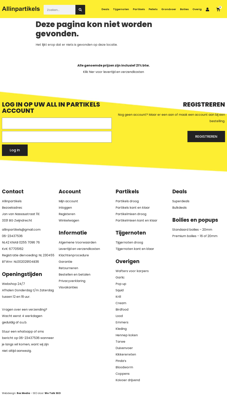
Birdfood (122, 309)
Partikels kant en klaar (133, 207)
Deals (105, 9)
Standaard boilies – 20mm (192, 229)
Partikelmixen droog (131, 214)
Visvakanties (68, 287)
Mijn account (68, 201)
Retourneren (68, 268)
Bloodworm (124, 367)
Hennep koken (127, 335)
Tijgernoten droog (129, 242)
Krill (118, 296)
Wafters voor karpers (132, 271)
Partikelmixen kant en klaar (136, 220)
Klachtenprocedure (74, 255)
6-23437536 (13, 236)
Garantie (65, 261)
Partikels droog (127, 201)
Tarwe (120, 341)
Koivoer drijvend (128, 380)
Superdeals (180, 201)
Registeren (67, 214)
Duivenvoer (124, 348)
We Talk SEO (53, 393)
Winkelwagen (69, 220)
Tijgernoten (121, 9)
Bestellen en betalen (74, 274)
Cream (121, 303)
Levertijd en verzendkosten (79, 249)
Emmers (122, 322)
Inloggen (65, 207)
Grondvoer (168, 9)
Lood (119, 316)
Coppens (123, 373)
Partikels (139, 9)
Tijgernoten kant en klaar (135, 249)
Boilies (184, 9)
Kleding (121, 329)
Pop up (121, 284)
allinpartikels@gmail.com (21, 229)
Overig (197, 9)
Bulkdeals (179, 207)
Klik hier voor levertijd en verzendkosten (113, 72)
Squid (120, 290)
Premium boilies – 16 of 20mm (194, 236)
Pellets (153, 9)
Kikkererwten (126, 354)
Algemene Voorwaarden (77, 242)
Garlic (120, 277)
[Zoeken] (80, 10)
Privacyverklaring (72, 281)
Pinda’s (121, 361)
